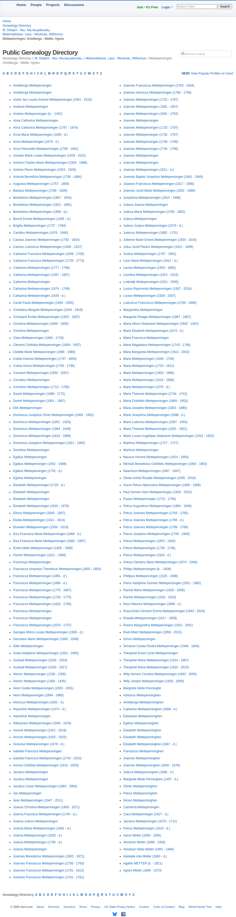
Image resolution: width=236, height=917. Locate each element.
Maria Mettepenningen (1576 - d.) (146, 387)
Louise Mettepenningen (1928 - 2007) (149, 296)
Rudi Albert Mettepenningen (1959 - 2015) (152, 632)
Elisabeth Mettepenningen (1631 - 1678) (41, 506)
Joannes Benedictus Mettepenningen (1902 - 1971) (48, 856)
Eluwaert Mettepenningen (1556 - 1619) (40, 527)
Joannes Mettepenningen (141, 120)
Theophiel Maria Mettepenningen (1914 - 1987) (156, 660)
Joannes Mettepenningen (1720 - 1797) (150, 99)
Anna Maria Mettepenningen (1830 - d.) (40, 134)
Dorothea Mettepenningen (31, 450)
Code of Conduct (164, 906)
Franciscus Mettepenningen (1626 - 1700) (42, 604)
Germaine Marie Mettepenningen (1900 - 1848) (46, 639)
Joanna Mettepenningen (30, 849)
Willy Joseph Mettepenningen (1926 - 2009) (153, 681)
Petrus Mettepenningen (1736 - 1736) (149, 548)
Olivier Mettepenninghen (140, 786)
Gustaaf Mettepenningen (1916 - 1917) (40, 667)
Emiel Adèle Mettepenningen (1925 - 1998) (43, 548)
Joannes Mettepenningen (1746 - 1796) (150, 149)
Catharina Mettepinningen (141, 807)
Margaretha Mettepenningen (143, 310)
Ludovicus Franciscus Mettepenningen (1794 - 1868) (160, 303)
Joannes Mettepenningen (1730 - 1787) (150, 134)
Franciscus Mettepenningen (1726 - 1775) (42, 597)
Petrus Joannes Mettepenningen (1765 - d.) (153, 520)
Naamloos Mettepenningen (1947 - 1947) (152, 471)
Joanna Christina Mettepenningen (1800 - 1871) (46, 807)
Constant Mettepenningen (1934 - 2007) (41, 373)
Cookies (144, 906)
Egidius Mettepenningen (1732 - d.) (37, 471)
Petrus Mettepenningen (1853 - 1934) (149, 541)
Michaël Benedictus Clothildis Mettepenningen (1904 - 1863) (165, 464)
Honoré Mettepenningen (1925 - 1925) (39, 737)
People (36, 5)
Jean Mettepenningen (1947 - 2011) (38, 800)
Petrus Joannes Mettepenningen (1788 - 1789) (155, 527)
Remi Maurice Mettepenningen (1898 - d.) (152, 604)
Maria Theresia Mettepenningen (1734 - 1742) (155, 394)
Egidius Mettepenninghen (141, 723)
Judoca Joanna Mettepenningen (145, 205)
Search (225, 6)
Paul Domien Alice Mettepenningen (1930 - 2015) (157, 492)
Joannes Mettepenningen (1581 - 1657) (150, 107)
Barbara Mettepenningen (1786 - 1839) (40, 190)
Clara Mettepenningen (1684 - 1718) (38, 338)
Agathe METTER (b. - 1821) (142, 863)
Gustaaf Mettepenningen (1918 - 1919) (40, 660)
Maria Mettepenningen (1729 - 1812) (148, 366)
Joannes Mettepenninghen (141, 758)
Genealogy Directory (17, 25)
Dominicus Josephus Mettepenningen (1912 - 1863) (49, 443)
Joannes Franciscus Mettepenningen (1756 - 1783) (48, 863)
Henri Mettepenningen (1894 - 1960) (38, 695)
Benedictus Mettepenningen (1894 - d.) (40, 212)
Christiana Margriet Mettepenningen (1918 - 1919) (48, 310)
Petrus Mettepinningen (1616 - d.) (146, 828)
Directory (54, 906)
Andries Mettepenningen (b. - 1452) (37, 114)
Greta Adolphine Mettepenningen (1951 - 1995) (46, 653)
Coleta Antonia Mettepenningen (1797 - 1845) (45, 359)
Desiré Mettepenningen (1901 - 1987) (39, 401)
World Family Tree (200, 906)
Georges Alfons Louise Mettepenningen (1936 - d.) (48, 632)
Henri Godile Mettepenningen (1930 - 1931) (43, 688)
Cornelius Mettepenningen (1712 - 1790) (41, 387)
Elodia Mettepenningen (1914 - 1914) (39, 520)
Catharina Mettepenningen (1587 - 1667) (41, 275)
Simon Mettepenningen (139, 639)
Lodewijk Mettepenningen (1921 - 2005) (151, 282)
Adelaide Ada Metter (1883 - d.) (145, 856)
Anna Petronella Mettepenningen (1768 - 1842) (45, 149)
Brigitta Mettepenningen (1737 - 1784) (39, 225)
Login (166, 7)
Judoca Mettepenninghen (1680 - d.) (148, 772)
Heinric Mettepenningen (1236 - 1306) (39, 674)
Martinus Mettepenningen (141, 450)
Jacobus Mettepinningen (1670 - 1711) (150, 821)
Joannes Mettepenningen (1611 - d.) (148, 170)
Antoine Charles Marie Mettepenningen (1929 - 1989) (50, 162)
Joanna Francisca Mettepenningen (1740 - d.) (45, 814)
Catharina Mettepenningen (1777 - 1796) (41, 268)
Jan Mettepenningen (27, 793)
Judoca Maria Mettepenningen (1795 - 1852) (154, 212)
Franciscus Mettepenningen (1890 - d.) (40, 583)
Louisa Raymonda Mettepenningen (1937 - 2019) (157, 289)
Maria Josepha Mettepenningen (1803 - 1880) (155, 408)
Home (21, 5)
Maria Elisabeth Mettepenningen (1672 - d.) (153, 331)
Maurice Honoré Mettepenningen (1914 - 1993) (156, 457)
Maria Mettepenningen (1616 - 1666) (148, 380)
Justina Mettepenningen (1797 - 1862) (149, 254)
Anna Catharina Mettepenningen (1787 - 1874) (45, 127)
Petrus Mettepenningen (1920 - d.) (147, 555)
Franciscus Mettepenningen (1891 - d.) (40, 576)
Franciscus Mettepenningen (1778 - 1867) (42, 590)
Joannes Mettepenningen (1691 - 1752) (150, 114)
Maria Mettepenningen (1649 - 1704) (148, 359)
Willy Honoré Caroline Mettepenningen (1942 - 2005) (160, 674)
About (40, 906)
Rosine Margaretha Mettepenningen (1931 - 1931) (158, 625)
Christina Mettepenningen (31, 331)
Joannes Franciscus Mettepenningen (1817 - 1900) (158, 184)
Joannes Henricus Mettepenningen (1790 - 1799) (157, 92)
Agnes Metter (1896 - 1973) (142, 870)
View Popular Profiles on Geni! (207, 73)
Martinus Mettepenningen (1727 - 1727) (151, 443)
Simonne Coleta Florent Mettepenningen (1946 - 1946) (161, 646)
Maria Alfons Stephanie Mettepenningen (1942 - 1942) (161, 324)
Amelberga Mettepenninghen (143, 702)
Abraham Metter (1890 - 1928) (144, 842)
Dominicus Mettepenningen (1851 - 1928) (42, 422)
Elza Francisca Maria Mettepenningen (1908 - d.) (47, 534)
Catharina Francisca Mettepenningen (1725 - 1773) (48, 261)
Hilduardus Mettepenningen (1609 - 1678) (42, 723)
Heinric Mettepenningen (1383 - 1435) (39, 681)
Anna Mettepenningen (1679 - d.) (36, 142)
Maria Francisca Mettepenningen (146, 338)
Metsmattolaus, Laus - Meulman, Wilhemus (33, 34)
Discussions (74, 5)
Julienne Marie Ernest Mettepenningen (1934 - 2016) (160, 240)
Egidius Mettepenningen (30, 457)
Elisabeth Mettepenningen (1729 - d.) (39, 485)
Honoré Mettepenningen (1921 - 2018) (39, 730)
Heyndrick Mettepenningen (31, 716)
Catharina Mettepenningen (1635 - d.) (39, 296)
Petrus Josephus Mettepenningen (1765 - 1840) (156, 534)
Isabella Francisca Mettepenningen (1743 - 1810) (47, 758)
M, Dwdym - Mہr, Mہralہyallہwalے (26, 30)
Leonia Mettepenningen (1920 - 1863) (149, 268)
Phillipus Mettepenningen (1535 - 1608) (150, 576)
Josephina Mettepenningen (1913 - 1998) (152, 198)
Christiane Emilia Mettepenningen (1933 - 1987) (46, 317)
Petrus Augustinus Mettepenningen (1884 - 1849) (157, 506)
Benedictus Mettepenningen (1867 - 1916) (42, 198)
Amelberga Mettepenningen (32, 85)
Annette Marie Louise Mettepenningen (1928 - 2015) (49, 155)
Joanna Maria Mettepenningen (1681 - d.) (42, 828)
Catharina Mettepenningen (31, 282)
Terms (83, 906)
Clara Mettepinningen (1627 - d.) (146, 814)
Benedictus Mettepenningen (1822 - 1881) (42, 205)
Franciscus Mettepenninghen (143, 751)
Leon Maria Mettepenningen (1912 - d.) (150, 261)
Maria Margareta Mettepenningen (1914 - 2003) (156, 352)
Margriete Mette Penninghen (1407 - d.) (150, 779)
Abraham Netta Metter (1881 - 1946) (148, 849)
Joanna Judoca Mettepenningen (35, 821)
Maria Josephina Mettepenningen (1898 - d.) (154, 415)
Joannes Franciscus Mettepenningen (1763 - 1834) (158, 85)
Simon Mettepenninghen (140, 800)
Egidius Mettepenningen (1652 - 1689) (39, 464)
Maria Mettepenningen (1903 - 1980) (148, 373)
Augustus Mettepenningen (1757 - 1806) (41, 184)
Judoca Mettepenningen (140, 219)
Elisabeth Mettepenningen (31, 492)
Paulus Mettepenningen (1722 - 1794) (149, 499)
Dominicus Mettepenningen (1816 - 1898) (42, 436)
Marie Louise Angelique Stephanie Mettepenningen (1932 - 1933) (168, 436)
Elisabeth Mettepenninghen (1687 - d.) (150, 744)
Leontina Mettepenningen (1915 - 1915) (151, 275)
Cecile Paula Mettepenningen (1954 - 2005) (43, 303)
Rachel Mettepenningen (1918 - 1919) (149, 597)
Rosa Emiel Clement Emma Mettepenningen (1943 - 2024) (164, 611)
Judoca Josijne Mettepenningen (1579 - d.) (153, 225)
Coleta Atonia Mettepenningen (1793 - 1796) (44, 366)
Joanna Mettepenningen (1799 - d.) (37, 842)
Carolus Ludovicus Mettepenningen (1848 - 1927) (47, 247)
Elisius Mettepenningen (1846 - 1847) (39, 513)
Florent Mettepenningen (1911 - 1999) (39, 555)
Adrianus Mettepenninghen (142, 695)
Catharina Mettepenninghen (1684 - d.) (150, 709)
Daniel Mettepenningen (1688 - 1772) (39, 394)
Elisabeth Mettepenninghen (142, 730)
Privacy (95, 906)
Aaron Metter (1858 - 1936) (142, 835)
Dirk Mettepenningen (27, 408)
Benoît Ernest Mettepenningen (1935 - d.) (42, 219)
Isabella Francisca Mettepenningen (37, 751)
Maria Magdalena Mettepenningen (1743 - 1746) (157, 345)
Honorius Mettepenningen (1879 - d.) (38, 744)
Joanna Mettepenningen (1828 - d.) (37, 835)
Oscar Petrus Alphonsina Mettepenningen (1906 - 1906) (162, 485)
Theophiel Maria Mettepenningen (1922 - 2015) (156, 667)
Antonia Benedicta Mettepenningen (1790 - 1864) (47, 177)
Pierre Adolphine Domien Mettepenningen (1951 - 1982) (162, 583)
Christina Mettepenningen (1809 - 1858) (40, 324)
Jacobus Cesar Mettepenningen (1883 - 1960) (45, 786)
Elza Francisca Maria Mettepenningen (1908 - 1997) (49, 541)
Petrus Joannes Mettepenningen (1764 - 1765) (155, 513)
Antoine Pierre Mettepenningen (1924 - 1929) (44, 170)
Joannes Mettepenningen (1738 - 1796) (150, 142)
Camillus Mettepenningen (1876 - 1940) (40, 233)
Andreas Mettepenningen (30, 107)
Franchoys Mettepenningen (32, 562)
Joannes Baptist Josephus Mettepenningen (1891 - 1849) (163, 177)
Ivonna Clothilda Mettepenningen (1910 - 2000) (46, 765)
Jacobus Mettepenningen (30, 772)
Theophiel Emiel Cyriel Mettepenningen (150, 653)
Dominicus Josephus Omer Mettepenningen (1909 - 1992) (53, 415)
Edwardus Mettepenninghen (142, 716)
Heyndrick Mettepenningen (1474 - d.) (39, 709)
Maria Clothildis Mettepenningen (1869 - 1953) (155, 401)
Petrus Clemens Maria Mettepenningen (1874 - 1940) (160, 562)
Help (219, 906)
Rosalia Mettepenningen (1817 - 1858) (150, 618)
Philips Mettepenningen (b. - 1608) (147, 569)
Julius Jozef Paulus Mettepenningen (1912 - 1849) (158, 247)
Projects (53, 5)
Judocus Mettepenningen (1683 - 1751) (150, 233)
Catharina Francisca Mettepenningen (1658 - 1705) (48, 254)
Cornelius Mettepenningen (31, 380)
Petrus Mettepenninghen (140, 793)
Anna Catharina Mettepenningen (35, 120)
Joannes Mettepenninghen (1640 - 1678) (151, 765)
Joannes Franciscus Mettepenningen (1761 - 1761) (48, 877)
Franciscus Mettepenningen (32, 611)
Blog (182, 906)
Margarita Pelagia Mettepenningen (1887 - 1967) (157, 317)
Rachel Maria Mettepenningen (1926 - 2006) (154, 590)
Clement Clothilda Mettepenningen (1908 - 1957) (47, 345)
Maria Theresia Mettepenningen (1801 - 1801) (155, 429)
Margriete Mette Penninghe (142, 688)
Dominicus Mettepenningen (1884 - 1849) (42, 429)
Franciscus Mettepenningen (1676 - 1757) (42, 625)
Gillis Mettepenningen (28, 646)
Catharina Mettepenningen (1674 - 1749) (41, 289)
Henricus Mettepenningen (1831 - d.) (38, 702)
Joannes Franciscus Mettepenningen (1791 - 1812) (48, 870)
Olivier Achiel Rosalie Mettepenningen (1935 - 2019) (159, 478)
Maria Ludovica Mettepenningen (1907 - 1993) (155, 422)
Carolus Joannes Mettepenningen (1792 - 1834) (46, 240)
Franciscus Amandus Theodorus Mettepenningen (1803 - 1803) (57, 569)
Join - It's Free (147, 7)
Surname (69, 906)
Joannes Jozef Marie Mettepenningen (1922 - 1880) (159, 190)
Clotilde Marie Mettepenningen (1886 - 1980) (44, 352)
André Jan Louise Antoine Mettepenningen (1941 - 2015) (52, 99)
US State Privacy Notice (119, 906)
